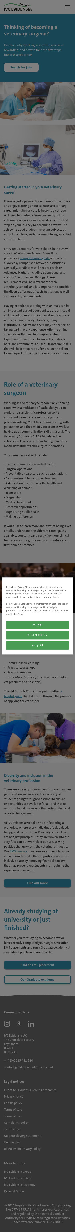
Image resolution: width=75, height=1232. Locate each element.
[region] (37, 616)
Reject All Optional (37, 635)
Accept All (37, 645)
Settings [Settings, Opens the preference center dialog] (37, 624)
